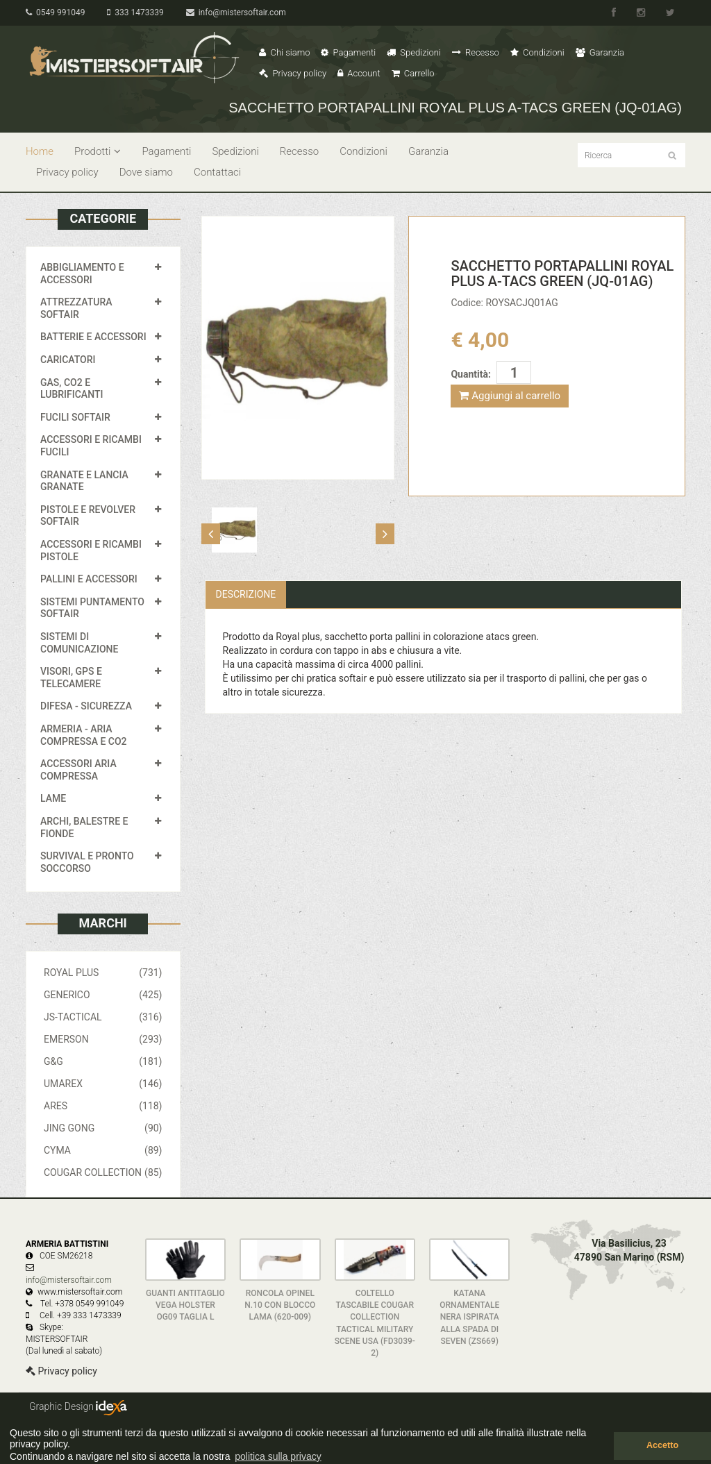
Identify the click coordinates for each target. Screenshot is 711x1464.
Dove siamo (146, 172)
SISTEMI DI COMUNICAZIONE (79, 643)
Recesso (475, 52)
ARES (103, 1106)
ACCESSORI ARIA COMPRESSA (78, 770)
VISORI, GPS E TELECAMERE (71, 677)
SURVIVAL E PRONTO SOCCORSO (87, 862)
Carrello (413, 73)
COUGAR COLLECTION (103, 1172)
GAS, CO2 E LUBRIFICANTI (71, 389)
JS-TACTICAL (103, 1017)
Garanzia (600, 52)
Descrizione (246, 594)
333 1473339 (135, 12)
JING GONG (103, 1128)
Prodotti (97, 151)
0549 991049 (55, 12)
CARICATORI (68, 359)
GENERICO (103, 995)
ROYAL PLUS (103, 972)
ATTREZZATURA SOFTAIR (76, 308)
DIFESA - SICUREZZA (86, 706)
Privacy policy (292, 73)
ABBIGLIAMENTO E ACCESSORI (82, 273)
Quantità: (470, 374)
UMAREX (103, 1084)
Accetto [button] (662, 1445)
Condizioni (537, 52)
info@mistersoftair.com (236, 12)
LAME (53, 798)
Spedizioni (414, 52)
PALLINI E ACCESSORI (88, 578)
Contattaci (217, 172)
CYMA (103, 1150)
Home (39, 151)
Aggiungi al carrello (509, 395)
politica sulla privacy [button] (278, 1456)
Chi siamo (284, 52)
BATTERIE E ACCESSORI (93, 336)
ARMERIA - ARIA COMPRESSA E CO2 (83, 735)
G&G (103, 1061)
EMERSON (103, 1039)
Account (358, 73)
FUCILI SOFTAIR (75, 417)
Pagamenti (348, 52)
